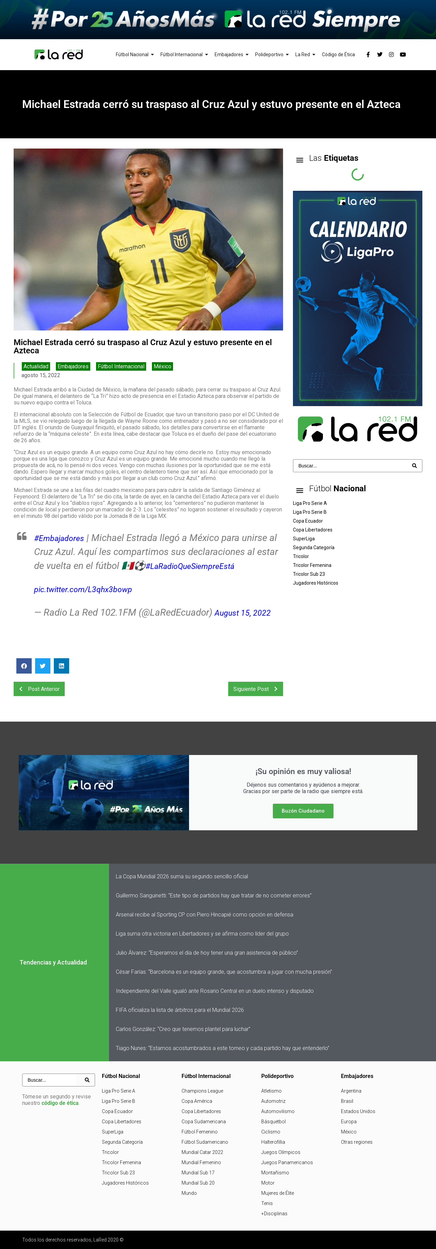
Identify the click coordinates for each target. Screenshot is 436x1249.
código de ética (60, 1103)
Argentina (351, 1091)
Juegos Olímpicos (280, 1152)
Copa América (197, 1101)
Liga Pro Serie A (118, 1091)
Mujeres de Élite (277, 1193)
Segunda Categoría (122, 1142)
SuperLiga (112, 1132)
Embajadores (73, 366)
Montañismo (275, 1172)
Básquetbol (273, 1121)
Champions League (202, 1091)
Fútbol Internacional (121, 366)
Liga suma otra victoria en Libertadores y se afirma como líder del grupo (202, 933)
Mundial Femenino (201, 1162)
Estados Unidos (358, 1111)
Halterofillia (273, 1142)
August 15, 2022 (248, 612)
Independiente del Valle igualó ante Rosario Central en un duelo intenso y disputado (215, 991)
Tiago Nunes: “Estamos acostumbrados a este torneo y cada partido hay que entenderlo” (222, 1048)
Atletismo (271, 1091)
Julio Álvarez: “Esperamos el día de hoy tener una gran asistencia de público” (207, 953)
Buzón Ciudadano (303, 811)
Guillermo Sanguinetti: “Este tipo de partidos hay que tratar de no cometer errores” (214, 895)
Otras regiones (357, 1142)
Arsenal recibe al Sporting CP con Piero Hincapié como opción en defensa (204, 914)
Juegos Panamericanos (287, 1162)
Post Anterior (37, 688)
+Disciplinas (274, 1213)
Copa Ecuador (117, 1111)
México (162, 366)
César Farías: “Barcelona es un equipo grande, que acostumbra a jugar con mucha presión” (224, 972)
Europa (349, 1121)
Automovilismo (278, 1111)
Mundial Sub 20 (198, 1183)
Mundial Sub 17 (198, 1172)
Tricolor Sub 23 (118, 1172)
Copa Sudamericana (204, 1121)
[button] (24, 666)
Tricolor (110, 1152)
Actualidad (36, 366)
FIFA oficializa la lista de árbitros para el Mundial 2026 (180, 1010)
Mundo (189, 1193)
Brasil (347, 1101)
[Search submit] (414, 466)
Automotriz (273, 1101)
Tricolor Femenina (121, 1162)
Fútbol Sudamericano (205, 1142)
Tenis (267, 1203)
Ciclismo (270, 1132)
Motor (268, 1183)
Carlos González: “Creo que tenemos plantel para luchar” (183, 1029)
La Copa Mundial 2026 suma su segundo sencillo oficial (182, 876)
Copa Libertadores (121, 1121)
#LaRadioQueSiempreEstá (222, 565)
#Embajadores (64, 537)
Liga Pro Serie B (118, 1101)
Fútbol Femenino (200, 1132)
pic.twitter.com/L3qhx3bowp (92, 589)
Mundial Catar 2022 (202, 1152)
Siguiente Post (257, 688)
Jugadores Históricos (125, 1183)
